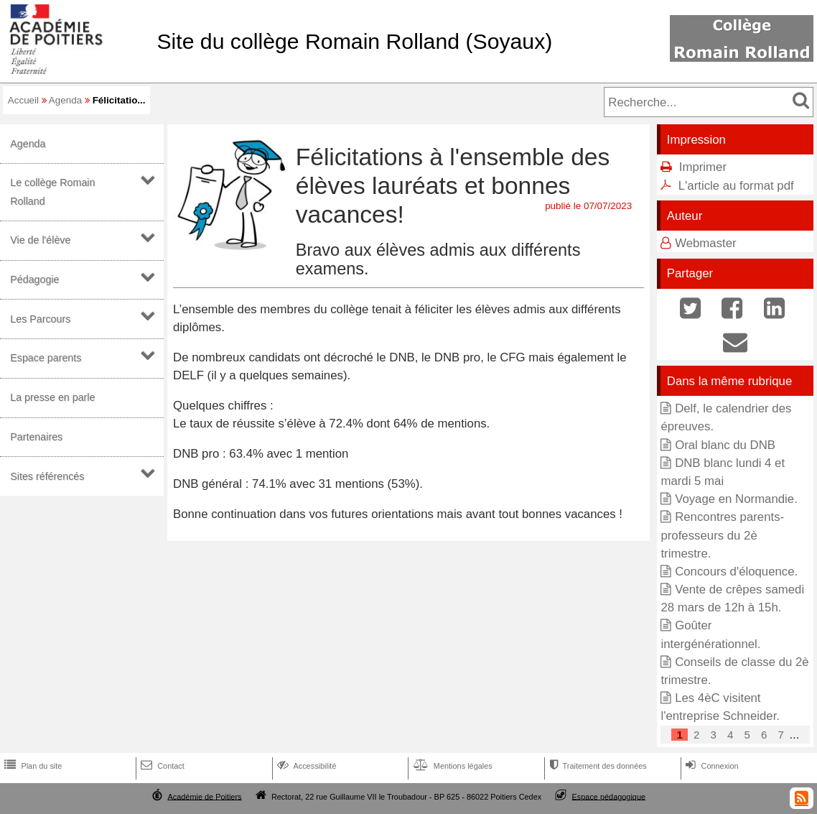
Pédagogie (34, 279)
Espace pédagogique (609, 796)
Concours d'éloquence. (736, 571)
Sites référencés (47, 476)
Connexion (710, 766)
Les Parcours (40, 319)
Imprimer (703, 167)
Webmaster (706, 243)
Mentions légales (451, 766)
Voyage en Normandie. (736, 499)
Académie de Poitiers (204, 796)
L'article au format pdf (736, 186)
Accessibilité (305, 766)
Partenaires (36, 437)
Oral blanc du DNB (725, 445)
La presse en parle (52, 397)
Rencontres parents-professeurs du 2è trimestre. (722, 535)
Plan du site (31, 766)
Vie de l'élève (40, 240)
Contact (161, 766)
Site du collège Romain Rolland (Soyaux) (354, 41)
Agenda (65, 100)
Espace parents (45, 358)
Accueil (23, 100)
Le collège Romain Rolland (52, 191)
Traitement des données (596, 766)
